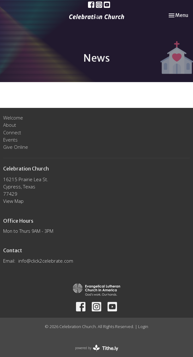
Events (10, 140)
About (9, 125)
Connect (12, 132)
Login (143, 326)
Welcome (13, 117)
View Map (13, 201)
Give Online (15, 147)
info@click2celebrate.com (45, 261)
